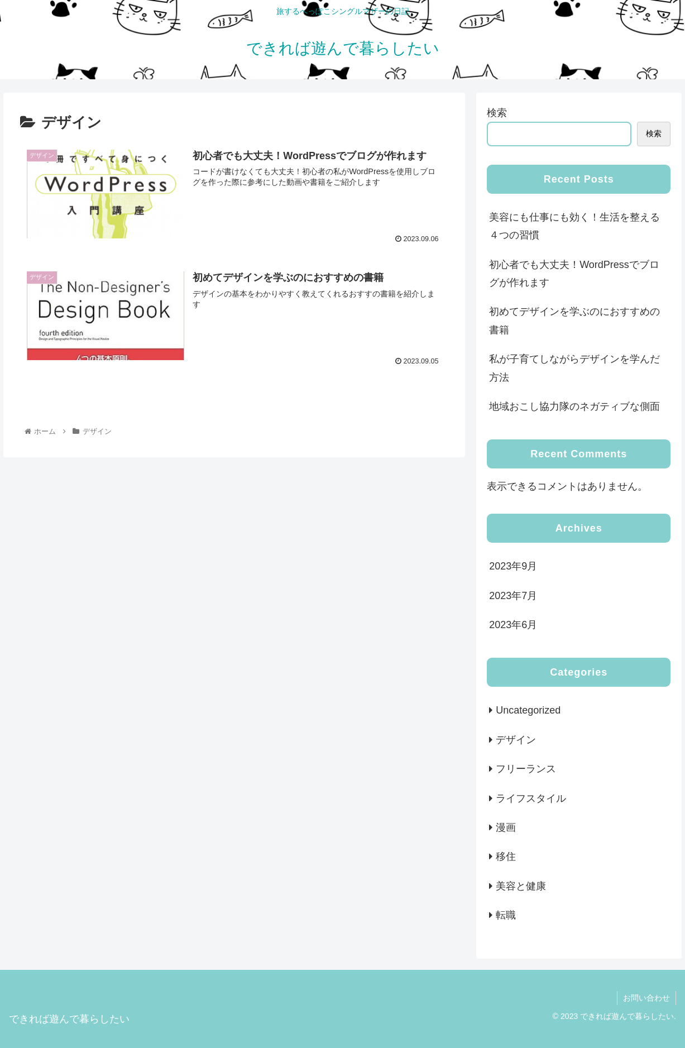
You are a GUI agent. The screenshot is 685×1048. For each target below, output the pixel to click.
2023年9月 (513, 566)
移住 (506, 856)
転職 (506, 915)
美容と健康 (521, 886)
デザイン (516, 739)
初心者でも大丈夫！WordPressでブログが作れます (574, 273)
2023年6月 (513, 624)
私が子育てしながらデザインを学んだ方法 (574, 367)
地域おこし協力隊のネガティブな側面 (574, 406)
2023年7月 (513, 595)
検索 (497, 112)
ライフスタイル (531, 798)
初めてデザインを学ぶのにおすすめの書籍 (574, 320)
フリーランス (526, 768)
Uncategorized (528, 710)
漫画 (506, 827)
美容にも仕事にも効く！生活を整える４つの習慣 (574, 226)
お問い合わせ (646, 997)
